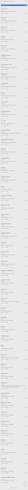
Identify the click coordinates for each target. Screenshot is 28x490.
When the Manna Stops (5, 204)
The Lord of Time (4, 8)
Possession (3, 449)
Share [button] (2, 13)
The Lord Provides (4, 261)
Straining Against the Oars (5, 111)
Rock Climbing (3, 458)
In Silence (2, 186)
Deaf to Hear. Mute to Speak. (6, 64)
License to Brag (3, 354)
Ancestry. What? (4, 242)
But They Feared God (4, 251)
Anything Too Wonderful (5, 233)
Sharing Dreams (4, 468)
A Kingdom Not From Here (6, 55)
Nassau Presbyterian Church (8, 1)
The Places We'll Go (4, 102)
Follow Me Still (3, 317)
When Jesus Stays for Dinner (6, 402)
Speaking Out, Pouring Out (6, 279)
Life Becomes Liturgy (4, 214)
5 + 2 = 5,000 (3, 120)
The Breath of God (4, 298)
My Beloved (3, 167)
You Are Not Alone (4, 430)
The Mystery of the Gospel (5, 176)
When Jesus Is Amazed (5, 421)
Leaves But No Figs (4, 83)
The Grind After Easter (5, 336)
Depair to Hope (4, 17)
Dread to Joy (3, 36)
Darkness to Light (4, 27)
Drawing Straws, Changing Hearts (7, 270)
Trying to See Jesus (4, 382)
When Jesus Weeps (4, 373)
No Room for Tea (4, 289)
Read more (25, 13)
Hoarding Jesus (3, 440)
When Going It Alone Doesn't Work (7, 139)
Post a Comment (5, 13)
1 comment (5, 209)
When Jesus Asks (4, 364)
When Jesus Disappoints (5, 393)
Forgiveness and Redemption (6, 223)
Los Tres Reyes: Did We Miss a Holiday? (8, 477)
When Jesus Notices (4, 411)
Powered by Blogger (14, 487)
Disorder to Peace (4, 45)
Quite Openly (3, 148)
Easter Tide (3, 326)
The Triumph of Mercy (5, 158)
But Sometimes (3, 307)
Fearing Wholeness (4, 73)
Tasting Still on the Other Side (6, 195)
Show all (25, 5)
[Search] (24, 1)
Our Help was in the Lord (5, 130)
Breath (2, 345)
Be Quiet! (2, 92)
